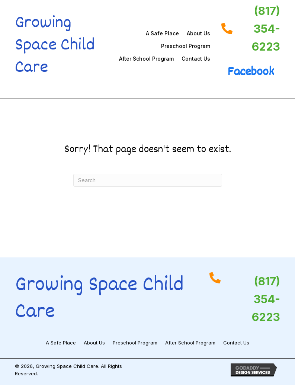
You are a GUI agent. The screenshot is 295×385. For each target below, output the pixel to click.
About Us (198, 33)
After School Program (146, 58)
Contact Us (196, 58)
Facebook (250, 72)
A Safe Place (162, 33)
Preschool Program (185, 46)
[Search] (147, 180)
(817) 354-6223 (266, 28)
